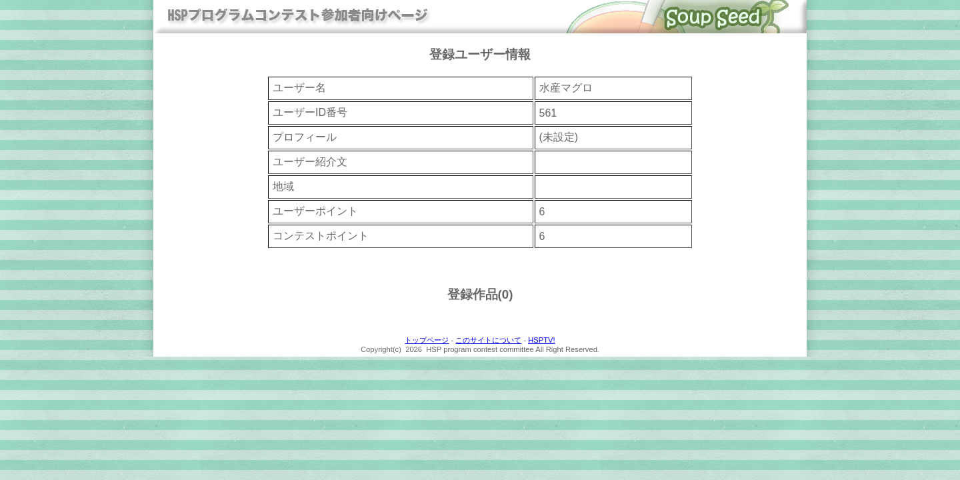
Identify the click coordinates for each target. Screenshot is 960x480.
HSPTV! (541, 340)
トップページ (427, 340)
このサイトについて (488, 340)
